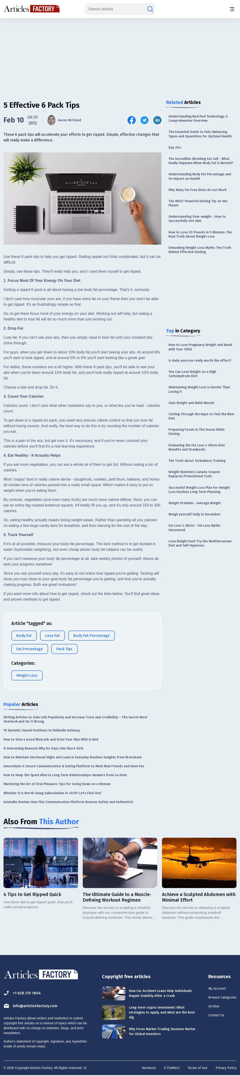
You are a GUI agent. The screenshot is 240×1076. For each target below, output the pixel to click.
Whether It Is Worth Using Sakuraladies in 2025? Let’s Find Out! (52, 793)
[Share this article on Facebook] (132, 120)
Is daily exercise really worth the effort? (200, 361)
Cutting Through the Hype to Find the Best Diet (201, 416)
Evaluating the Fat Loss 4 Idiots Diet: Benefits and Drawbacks (197, 447)
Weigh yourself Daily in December (195, 514)
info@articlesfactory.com (36, 1006)
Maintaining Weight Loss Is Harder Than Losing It (199, 389)
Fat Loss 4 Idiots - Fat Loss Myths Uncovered (194, 528)
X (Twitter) (172, 1068)
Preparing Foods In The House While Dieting (197, 432)
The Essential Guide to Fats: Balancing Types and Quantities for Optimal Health (200, 134)
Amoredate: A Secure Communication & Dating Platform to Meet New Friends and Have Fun (74, 766)
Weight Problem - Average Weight (195, 503)
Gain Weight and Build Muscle (191, 403)
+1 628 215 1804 (25, 993)
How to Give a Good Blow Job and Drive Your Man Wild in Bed (51, 740)
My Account (209, 989)
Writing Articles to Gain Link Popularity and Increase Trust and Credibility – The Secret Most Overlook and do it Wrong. (75, 719)
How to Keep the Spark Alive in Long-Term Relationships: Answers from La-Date (65, 775)
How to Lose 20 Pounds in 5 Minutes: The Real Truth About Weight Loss (200, 234)
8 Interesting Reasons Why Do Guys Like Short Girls (43, 748)
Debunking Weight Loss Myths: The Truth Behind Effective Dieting (200, 250)
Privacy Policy (226, 1068)
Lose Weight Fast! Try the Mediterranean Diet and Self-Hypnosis (200, 543)
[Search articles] (150, 9)
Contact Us (208, 1020)
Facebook (149, 1068)
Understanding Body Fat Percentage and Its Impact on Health (200, 176)
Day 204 (175, 148)
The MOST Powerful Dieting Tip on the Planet (198, 203)
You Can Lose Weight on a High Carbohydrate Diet (192, 374)
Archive (205, 1010)
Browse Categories (216, 999)
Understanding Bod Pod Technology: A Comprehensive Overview (198, 118)
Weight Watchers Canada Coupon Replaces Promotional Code (194, 474)
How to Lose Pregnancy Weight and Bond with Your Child (200, 347)
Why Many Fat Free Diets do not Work (197, 190)
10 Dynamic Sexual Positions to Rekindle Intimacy (42, 730)
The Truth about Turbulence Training (197, 461)
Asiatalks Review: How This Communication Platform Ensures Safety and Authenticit (68, 802)
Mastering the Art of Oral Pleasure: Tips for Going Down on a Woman (57, 784)
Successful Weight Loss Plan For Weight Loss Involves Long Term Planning (199, 490)
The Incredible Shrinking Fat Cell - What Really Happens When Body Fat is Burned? (201, 161)
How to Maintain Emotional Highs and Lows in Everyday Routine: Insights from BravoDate (73, 757)
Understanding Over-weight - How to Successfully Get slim (197, 219)
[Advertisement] (120, 55)
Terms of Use (197, 1068)
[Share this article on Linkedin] (157, 120)
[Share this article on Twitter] (144, 120)
